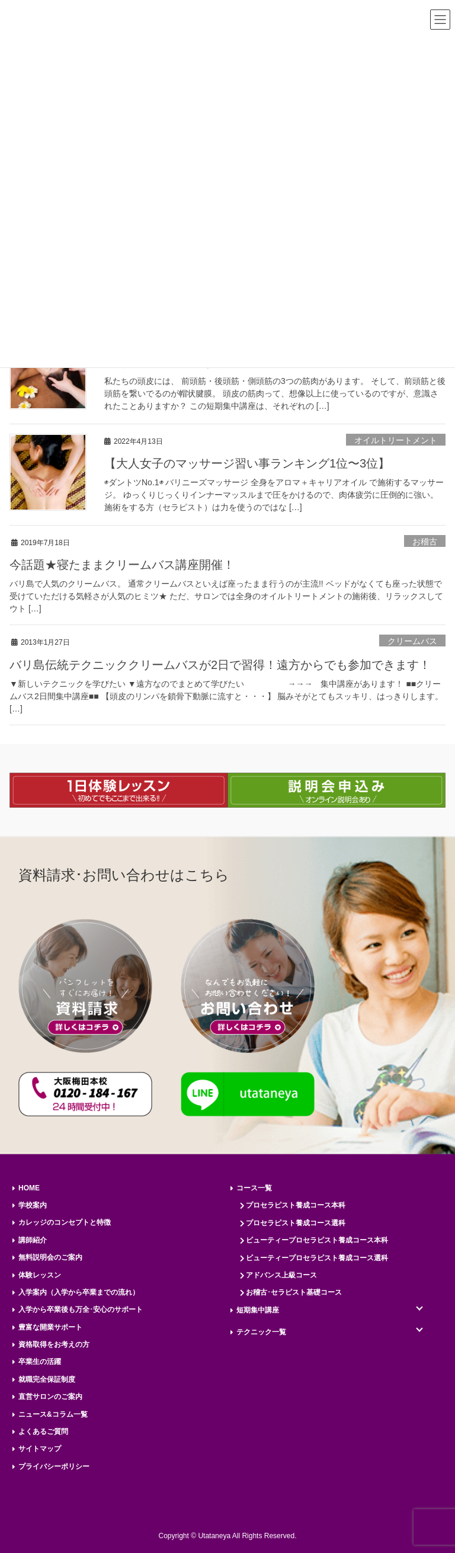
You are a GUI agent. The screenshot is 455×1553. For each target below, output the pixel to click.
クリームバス (412, 641)
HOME (29, 1188)
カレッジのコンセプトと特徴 (64, 1222)
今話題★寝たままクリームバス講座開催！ (122, 564)
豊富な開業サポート (50, 1327)
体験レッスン (39, 1275)
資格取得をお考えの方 (53, 1344)
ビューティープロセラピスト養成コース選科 (317, 1258)
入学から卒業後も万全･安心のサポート (80, 1309)
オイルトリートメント (395, 440)
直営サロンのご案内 (50, 1396)
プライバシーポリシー (53, 1466)
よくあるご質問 (43, 1431)
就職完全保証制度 (46, 1379)
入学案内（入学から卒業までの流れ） (78, 1292)
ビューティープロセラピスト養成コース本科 (317, 1240)
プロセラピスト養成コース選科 (295, 1223)
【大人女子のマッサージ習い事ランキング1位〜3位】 (247, 463)
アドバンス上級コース (281, 1275)
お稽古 (424, 541)
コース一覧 (254, 1188)
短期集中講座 (257, 1310)
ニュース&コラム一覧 (53, 1414)
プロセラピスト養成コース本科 (295, 1205)
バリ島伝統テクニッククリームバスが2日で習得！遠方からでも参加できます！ (220, 664)
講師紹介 (32, 1240)
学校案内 (32, 1205)
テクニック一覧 (261, 1332)
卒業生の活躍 (39, 1361)
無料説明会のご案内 (50, 1257)
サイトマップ (39, 1449)
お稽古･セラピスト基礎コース (294, 1292)
